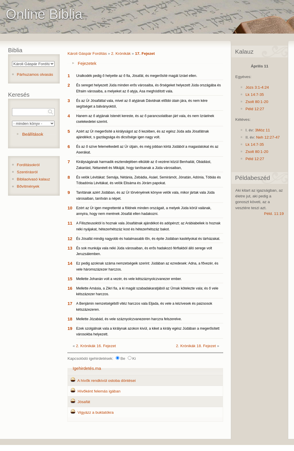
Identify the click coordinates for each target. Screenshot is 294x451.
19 (69, 328)
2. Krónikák (121, 53)
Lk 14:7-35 (254, 94)
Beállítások (32, 134)
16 (69, 288)
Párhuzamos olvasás (35, 74)
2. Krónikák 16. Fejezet (96, 346)
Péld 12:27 (254, 109)
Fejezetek (87, 63)
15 (69, 278)
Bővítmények (28, 186)
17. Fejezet (145, 53)
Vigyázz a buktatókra (96, 412)
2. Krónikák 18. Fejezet (196, 346)
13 (69, 248)
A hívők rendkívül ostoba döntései (106, 380)
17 (69, 303)
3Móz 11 (262, 130)
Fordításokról (28, 165)
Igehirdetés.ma (87, 368)
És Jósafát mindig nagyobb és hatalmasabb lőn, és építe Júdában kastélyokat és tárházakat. (148, 239)
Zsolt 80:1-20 (256, 102)
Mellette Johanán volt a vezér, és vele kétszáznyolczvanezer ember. (129, 279)
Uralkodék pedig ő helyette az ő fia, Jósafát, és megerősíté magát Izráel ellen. (136, 76)
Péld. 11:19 (274, 213)
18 (69, 318)
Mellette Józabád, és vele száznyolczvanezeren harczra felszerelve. (129, 319)
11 (69, 223)
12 (69, 238)
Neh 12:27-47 (268, 137)
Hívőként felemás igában (99, 391)
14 (69, 263)
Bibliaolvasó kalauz (33, 179)
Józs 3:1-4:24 (257, 87)
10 (69, 207)
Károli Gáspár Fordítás (87, 53)
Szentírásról (27, 172)
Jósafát (84, 402)
